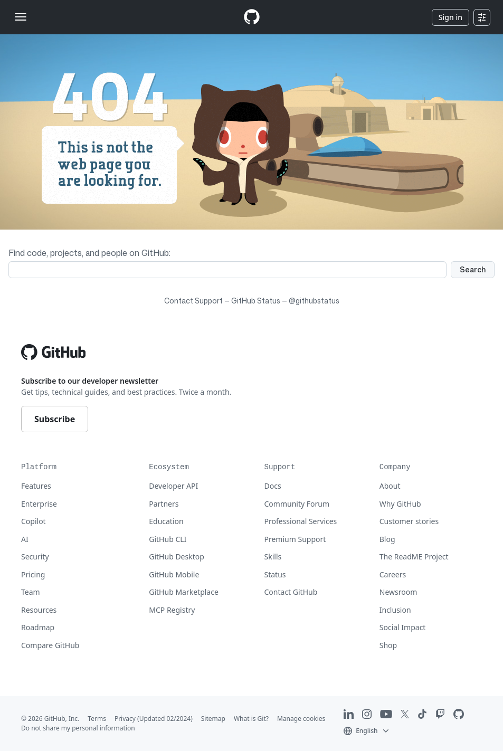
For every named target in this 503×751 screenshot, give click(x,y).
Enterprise (39, 504)
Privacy (125, 718)
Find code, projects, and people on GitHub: (89, 253)
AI (25, 539)
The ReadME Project (414, 557)
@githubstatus (314, 301)
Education (166, 521)
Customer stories (409, 521)
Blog (387, 539)
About (390, 486)
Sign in (450, 17)
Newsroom (398, 592)
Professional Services (300, 521)
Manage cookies (301, 718)
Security (35, 557)
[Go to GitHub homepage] (53, 352)
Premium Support (295, 539)
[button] (367, 729)
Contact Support (193, 301)
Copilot (33, 521)
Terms (97, 718)
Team (30, 592)
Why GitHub (400, 504)
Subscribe (54, 419)
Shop (388, 645)
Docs (272, 486)
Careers (392, 574)
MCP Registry (172, 610)
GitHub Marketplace (184, 592)
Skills (273, 557)
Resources (38, 610)
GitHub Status (255, 301)
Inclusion (395, 610)
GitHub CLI (167, 539)
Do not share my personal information (78, 728)
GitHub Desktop (176, 557)
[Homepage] (251, 17)
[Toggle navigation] (21, 17)
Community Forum (297, 504)
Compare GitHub (50, 645)
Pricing (33, 574)
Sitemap (213, 718)
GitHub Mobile (174, 574)
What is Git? (251, 718)
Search (473, 269)
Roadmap (37, 627)
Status (275, 574)
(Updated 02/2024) (165, 718)
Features (36, 486)
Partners (163, 504)
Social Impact (402, 627)
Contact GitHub (291, 592)
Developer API (173, 486)
